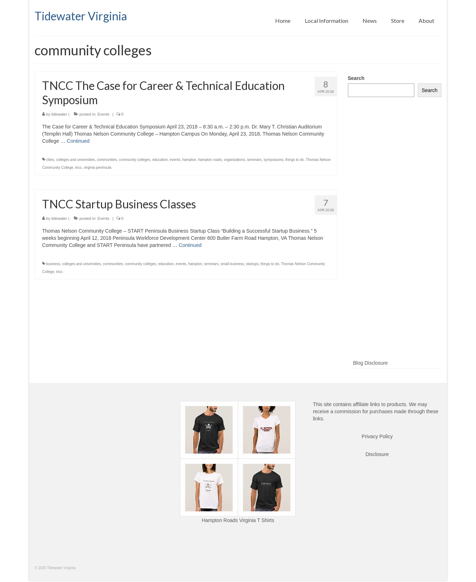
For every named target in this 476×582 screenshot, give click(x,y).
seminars (254, 160)
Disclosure (377, 454)
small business (232, 264)
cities (50, 160)
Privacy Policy (377, 436)
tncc (78, 167)
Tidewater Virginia (81, 16)
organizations (234, 160)
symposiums (274, 160)
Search (356, 78)
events (175, 160)
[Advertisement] (395, 240)
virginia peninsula (97, 167)
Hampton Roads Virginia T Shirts (238, 520)
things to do (294, 160)
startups (252, 264)
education (160, 160)
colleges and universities (75, 160)
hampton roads (210, 160)
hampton (189, 160)
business (53, 264)
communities (107, 160)
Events (103, 114)
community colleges (134, 160)
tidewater (59, 114)
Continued (78, 141)
